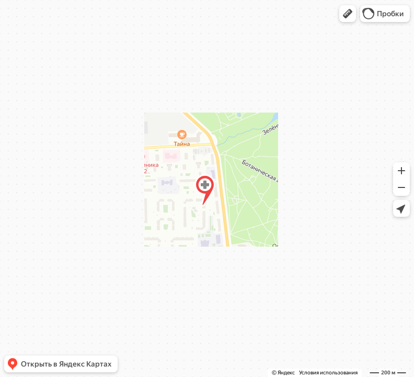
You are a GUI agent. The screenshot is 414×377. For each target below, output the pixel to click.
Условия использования (328, 372)
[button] (347, 13)
